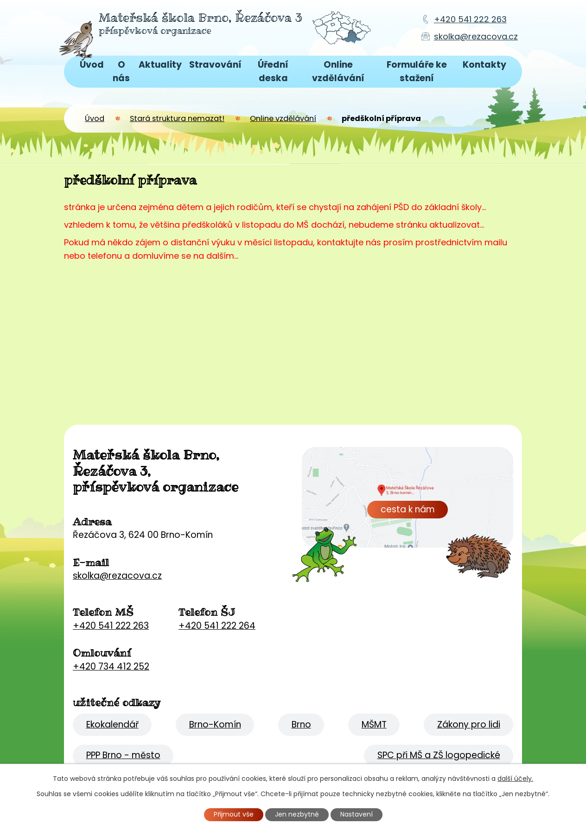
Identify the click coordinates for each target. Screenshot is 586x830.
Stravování (215, 64)
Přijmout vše (234, 814)
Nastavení (356, 814)
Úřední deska (273, 71)
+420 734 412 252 (111, 666)
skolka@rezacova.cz (476, 36)
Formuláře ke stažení (417, 71)
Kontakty (484, 64)
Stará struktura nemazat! (177, 118)
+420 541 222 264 (216, 625)
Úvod (92, 64)
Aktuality (160, 64)
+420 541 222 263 (470, 19)
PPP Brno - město (123, 755)
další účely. (515, 778)
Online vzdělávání (338, 71)
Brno (301, 724)
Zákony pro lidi (468, 724)
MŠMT (374, 724)
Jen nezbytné (297, 814)
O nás (121, 71)
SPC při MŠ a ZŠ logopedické (438, 755)
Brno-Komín (215, 724)
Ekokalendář (112, 724)
